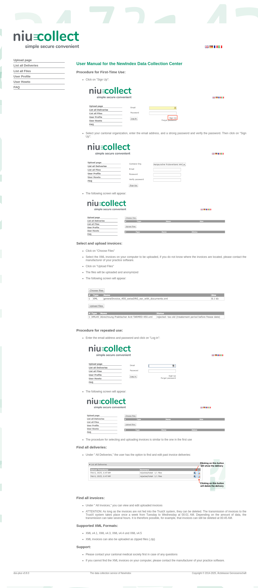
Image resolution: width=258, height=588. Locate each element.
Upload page (23, 60)
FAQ (17, 87)
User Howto (22, 82)
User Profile (22, 76)
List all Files (22, 71)
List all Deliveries (26, 65)
